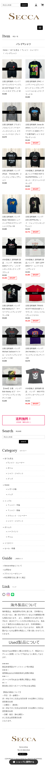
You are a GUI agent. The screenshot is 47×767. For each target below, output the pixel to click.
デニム (10, 537)
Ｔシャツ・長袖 (14, 510)
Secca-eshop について (13, 566)
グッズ (10, 479)
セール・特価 (10, 548)
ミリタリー (9, 543)
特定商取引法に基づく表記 (14, 578)
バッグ (10, 494)
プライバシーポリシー (13, 574)
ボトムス (8, 527)
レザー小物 (12, 489)
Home (5, 50)
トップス (8, 501)
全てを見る (14, 50)
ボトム (10, 468)
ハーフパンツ (13, 531)
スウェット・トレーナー (17, 516)
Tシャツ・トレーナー (30, 50)
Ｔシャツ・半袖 (14, 505)
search (24, 5)
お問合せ (7, 570)
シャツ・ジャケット (15, 473)
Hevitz (7, 485)
